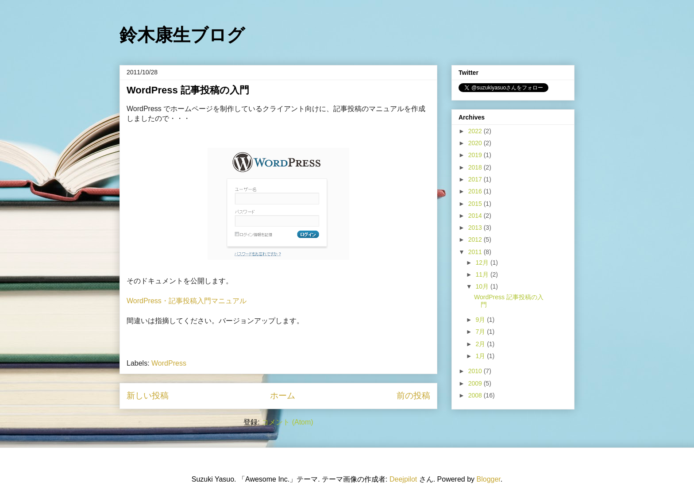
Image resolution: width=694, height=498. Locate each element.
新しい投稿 (148, 395)
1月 (481, 355)
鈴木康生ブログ (182, 35)
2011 (476, 251)
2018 (476, 167)
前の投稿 (413, 395)
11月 (482, 274)
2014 (476, 215)
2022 (476, 131)
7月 (481, 331)
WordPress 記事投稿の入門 (188, 90)
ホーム (282, 395)
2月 (481, 343)
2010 (476, 370)
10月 (482, 286)
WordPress (168, 363)
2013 (476, 227)
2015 (476, 203)
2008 (476, 395)
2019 (476, 154)
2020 (476, 143)
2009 (476, 383)
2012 (476, 239)
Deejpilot (403, 479)
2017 (476, 179)
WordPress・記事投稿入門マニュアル (187, 301)
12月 (482, 262)
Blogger (489, 479)
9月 (481, 319)
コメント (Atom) (287, 422)
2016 (476, 191)
